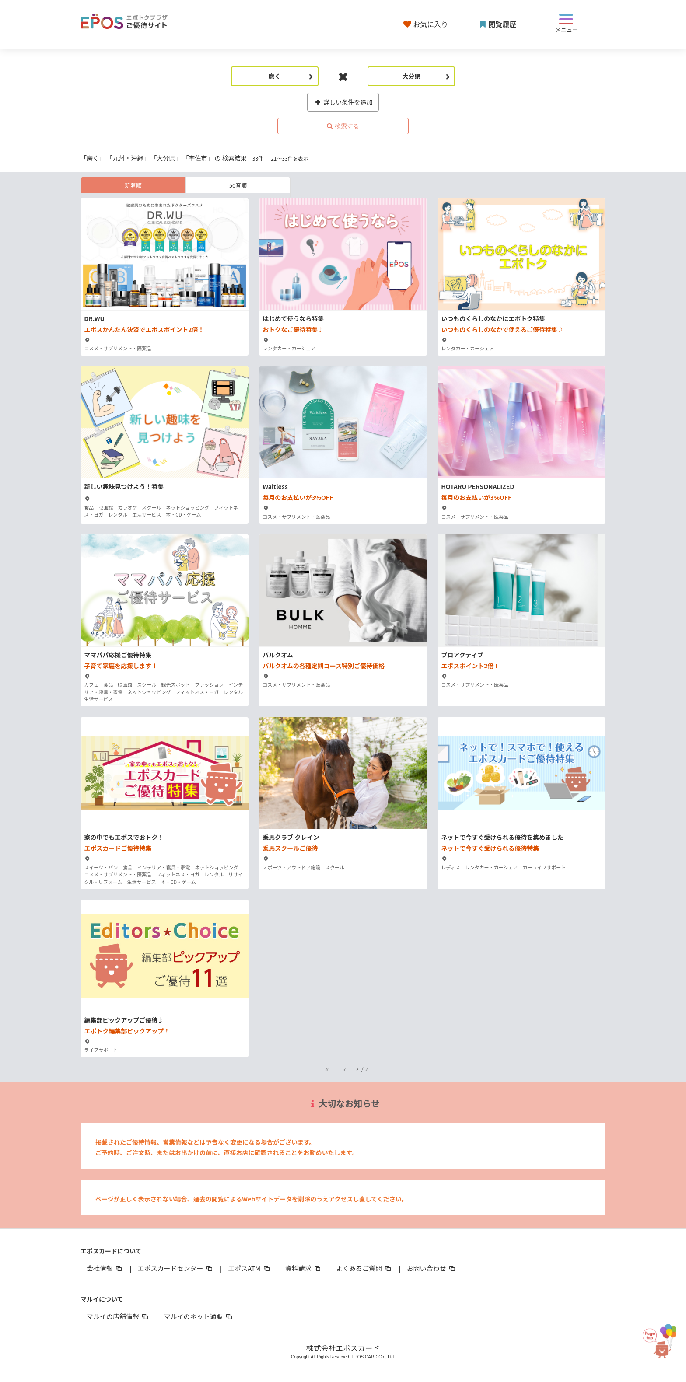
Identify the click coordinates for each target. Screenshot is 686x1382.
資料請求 (303, 1268)
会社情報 (105, 1268)
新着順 (133, 185)
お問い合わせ (432, 1268)
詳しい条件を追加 (343, 102)
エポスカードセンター (175, 1268)
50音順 (238, 185)
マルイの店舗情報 (118, 1316)
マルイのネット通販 (198, 1316)
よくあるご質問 (364, 1268)
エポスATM (249, 1268)
